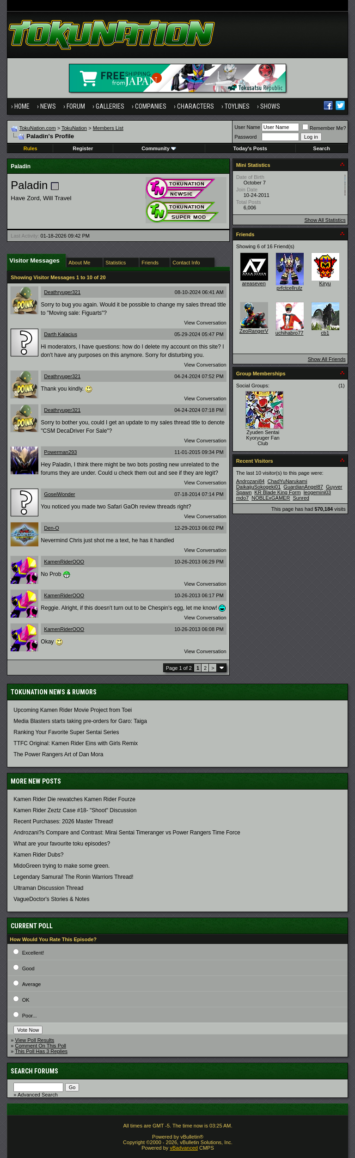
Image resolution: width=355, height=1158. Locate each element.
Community (158, 148)
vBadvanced (184, 1148)
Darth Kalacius (60, 334)
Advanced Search (38, 1094)
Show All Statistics (324, 220)
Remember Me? (324, 128)
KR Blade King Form (277, 492)
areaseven (253, 283)
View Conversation (205, 322)
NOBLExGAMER (270, 498)
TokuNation (74, 128)
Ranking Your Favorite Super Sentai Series (66, 732)
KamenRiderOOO (64, 561)
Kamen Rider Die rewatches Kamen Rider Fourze (74, 799)
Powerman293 (60, 452)
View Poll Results (35, 1040)
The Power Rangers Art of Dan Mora (58, 754)
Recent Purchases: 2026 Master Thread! (63, 821)
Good (28, 968)
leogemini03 (317, 492)
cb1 (325, 333)
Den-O (51, 528)
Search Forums (34, 1071)
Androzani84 (250, 481)
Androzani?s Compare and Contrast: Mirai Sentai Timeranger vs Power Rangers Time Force (126, 832)
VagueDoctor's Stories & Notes (51, 899)
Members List (108, 128)
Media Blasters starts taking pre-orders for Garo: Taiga (80, 721)
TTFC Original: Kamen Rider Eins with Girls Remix (75, 743)
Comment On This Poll (40, 1045)
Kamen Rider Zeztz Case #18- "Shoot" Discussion (74, 810)
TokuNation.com (37, 128)
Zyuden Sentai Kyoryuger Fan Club (263, 437)
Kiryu (325, 283)
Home (22, 106)
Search (321, 148)
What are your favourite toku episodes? (61, 843)
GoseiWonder (59, 494)
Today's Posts (250, 148)
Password (245, 137)
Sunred (301, 498)
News (48, 106)
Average (31, 984)
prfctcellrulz (289, 288)
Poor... (29, 1015)
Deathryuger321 (62, 292)
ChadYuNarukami (287, 481)
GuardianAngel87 (303, 487)
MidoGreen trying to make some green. (61, 866)
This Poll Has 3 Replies (41, 1051)
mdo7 (242, 498)
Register (83, 148)
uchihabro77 (289, 333)
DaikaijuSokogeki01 (258, 487)
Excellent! (33, 953)
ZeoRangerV (253, 331)
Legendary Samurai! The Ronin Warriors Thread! (73, 877)
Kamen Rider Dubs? (38, 855)
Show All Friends (327, 359)
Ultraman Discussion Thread (48, 888)
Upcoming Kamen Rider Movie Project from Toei (72, 710)
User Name (247, 127)
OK (26, 1000)
